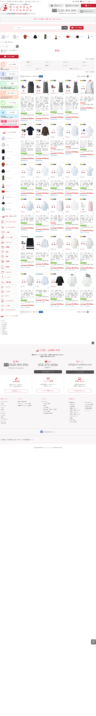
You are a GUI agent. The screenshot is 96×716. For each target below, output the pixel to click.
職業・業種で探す (22, 401)
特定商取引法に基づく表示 (13, 439)
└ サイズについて (73, 416)
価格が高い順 (35, 76)
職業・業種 (7, 42)
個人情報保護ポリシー (27, 439)
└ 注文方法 (72, 404)
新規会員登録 (88, 408)
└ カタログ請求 (46, 403)
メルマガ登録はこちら (48, 390)
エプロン (3, 415)
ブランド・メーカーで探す (24, 403)
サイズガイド (88, 402)
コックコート (4, 401)
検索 (65, 28)
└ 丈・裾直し (46, 407)
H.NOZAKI (4, 324)
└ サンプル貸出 (46, 411)
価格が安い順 (28, 76)
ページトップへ (93, 343)
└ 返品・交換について (74, 414)
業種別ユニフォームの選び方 (25, 405)
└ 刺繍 (44, 405)
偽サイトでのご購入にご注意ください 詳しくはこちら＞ (48, 19)
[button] (93, 76)
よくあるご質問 (89, 404)
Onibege (4, 328)
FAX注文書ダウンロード (48, 371)
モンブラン (4, 322)
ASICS (3, 330)
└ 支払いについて (73, 412)
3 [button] (91, 76)
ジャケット (4, 405)
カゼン (3, 320)
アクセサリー (4, 419)
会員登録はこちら (16, 391)
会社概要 (3, 439)
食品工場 (3, 423)
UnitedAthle (5, 334)
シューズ (3, 421)
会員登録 (77, 1)
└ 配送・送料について (74, 410)
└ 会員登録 (72, 406)
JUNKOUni (4, 332)
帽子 (2, 417)
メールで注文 (80, 372)
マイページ (93, 1)
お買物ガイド (72, 402)
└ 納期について (73, 408)
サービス (2, 42)
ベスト (3, 407)
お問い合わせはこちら (80, 390)
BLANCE (4, 326)
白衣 (2, 403)
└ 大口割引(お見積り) (48, 413)
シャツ (3, 411)
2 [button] (89, 76)
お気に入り (84, 1)
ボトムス (3, 413)
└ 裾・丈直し (72, 420)
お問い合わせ (88, 406)
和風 (2, 409)
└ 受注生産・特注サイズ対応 (50, 409)
